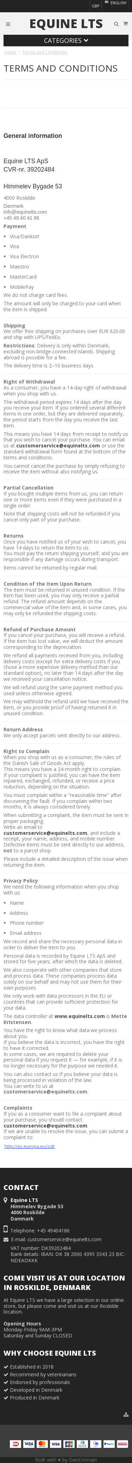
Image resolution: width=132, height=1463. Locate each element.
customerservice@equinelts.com (58, 445)
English (115, 2)
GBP (95, 6)
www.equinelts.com (80, 1016)
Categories (66, 40)
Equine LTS (66, 23)
